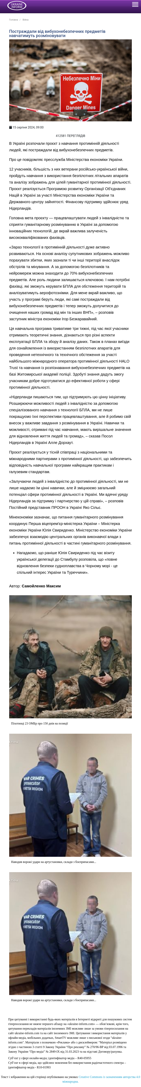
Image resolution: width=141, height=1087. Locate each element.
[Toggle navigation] (135, 5)
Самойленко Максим (41, 586)
